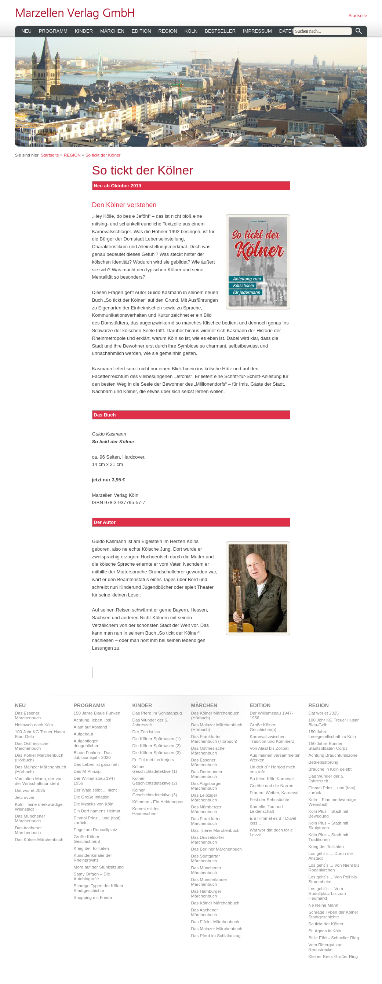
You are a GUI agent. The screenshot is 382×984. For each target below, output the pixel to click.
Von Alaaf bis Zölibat (269, 748)
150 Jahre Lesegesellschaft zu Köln (332, 734)
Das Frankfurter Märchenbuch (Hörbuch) (214, 738)
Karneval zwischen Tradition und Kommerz (272, 738)
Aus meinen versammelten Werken (275, 757)
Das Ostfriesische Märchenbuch (32, 745)
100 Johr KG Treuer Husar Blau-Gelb (40, 734)
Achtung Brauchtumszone (333, 755)
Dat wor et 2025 (30, 790)
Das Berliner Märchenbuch (216, 849)
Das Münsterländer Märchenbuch (209, 881)
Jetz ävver (24, 797)
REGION (168, 31)
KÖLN (191, 31)
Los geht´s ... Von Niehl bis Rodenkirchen (334, 867)
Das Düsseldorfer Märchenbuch (207, 839)
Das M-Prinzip (87, 771)
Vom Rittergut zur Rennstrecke (325, 947)
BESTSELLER (220, 31)
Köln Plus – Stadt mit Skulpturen (329, 825)
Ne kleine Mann (323, 905)
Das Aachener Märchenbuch (28, 830)
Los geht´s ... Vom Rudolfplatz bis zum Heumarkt (327, 893)
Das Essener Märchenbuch (28, 715)
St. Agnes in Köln (325, 930)
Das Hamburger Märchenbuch (206, 893)
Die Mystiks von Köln (93, 803)
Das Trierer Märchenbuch (215, 830)
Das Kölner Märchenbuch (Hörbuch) (39, 757)
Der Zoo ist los (146, 731)
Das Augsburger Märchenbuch (206, 785)
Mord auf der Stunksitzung (99, 866)
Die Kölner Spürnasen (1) (156, 738)
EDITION (141, 31)
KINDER (84, 31)
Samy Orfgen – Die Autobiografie (92, 876)
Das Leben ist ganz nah (96, 764)
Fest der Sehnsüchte (270, 799)
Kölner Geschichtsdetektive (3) (154, 792)
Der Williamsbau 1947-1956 (95, 780)
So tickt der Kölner (103, 155)
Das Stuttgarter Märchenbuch (205, 858)
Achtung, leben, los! (93, 719)
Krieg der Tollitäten (91, 848)
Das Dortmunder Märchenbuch (207, 774)
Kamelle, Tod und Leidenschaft (266, 809)
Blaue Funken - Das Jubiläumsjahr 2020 (93, 755)
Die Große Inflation (92, 796)
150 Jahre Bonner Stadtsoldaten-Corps (328, 745)
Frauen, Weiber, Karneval (274, 792)
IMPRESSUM (257, 31)
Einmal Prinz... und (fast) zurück (97, 820)
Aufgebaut (83, 733)
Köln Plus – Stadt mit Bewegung (329, 813)
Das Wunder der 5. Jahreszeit (150, 722)
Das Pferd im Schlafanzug (157, 713)
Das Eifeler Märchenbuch (215, 921)
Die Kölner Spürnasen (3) (156, 752)
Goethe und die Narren (272, 785)
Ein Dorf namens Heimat (97, 810)
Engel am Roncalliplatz (95, 829)
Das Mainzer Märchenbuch (217, 928)
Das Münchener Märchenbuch (30, 818)
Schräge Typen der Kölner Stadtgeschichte (99, 888)
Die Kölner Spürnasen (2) (156, 745)
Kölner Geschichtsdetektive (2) (154, 780)
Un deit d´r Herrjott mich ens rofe (272, 769)
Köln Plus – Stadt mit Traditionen (329, 837)
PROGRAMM (53, 31)
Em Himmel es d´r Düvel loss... (273, 820)
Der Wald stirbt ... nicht (95, 789)
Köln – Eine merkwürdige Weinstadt (39, 806)
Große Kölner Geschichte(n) (87, 839)
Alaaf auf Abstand (91, 726)
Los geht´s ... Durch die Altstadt (331, 855)
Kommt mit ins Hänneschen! (146, 811)
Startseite (358, 15)
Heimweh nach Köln (34, 724)
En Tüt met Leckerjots (153, 759)
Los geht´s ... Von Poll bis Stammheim (333, 879)
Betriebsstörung (324, 762)
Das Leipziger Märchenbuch (204, 797)
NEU (27, 31)
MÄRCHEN (112, 31)
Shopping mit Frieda (93, 897)
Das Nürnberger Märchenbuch (206, 809)
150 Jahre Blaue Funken (97, 713)
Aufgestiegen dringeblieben (86, 743)
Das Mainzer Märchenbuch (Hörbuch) (40, 769)
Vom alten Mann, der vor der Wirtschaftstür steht (38, 781)
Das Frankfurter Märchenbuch (206, 821)
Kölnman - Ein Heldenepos (157, 801)
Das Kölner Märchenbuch (39, 839)
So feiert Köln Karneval (272, 778)
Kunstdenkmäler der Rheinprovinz (93, 857)
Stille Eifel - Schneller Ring (334, 937)
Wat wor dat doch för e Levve (271, 832)
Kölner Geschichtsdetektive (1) (154, 769)
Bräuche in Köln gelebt (330, 769)
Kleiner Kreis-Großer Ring (333, 956)
